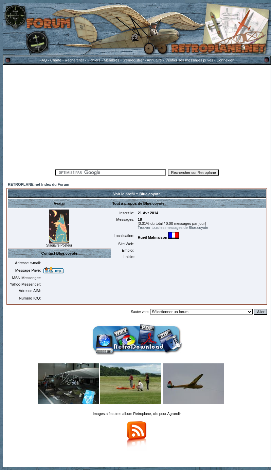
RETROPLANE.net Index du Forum (38, 184)
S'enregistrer (133, 60)
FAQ (43, 60)
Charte (55, 60)
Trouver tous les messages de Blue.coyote (173, 227)
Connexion (225, 60)
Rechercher (74, 60)
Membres (111, 60)
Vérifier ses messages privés (189, 60)
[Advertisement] (137, 116)
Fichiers (94, 60)
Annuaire (154, 60)
